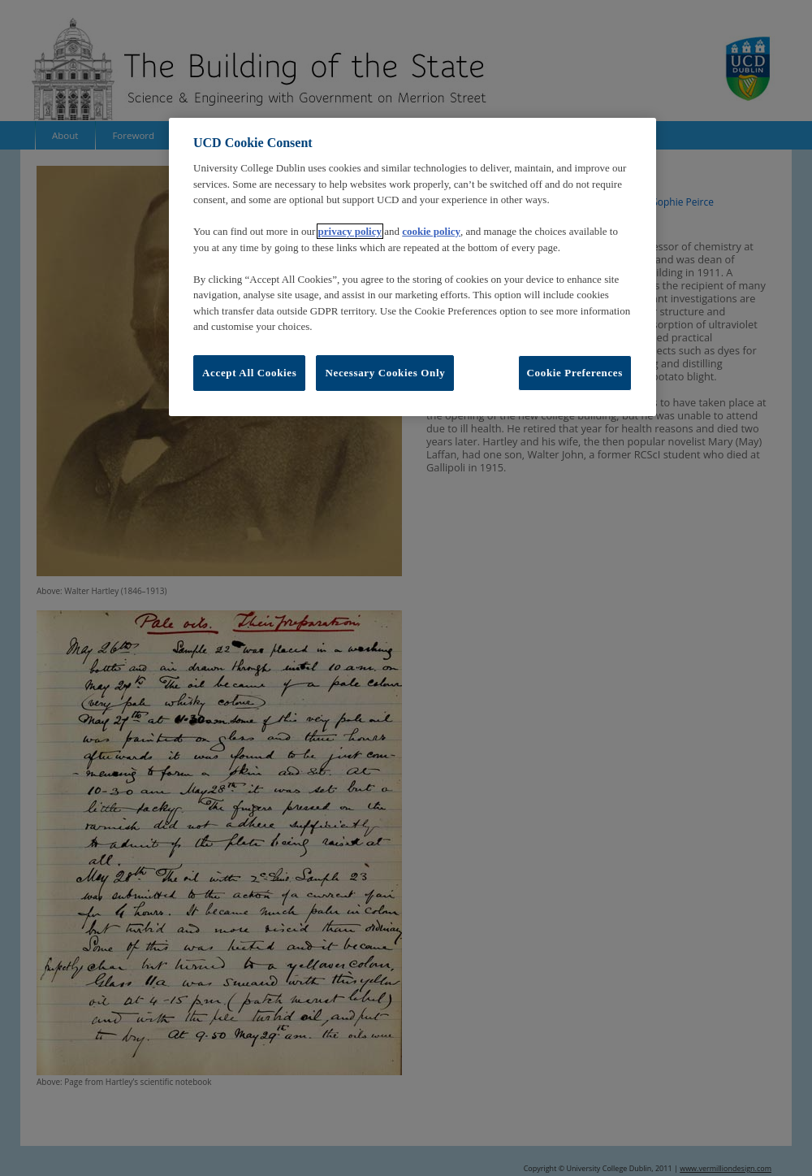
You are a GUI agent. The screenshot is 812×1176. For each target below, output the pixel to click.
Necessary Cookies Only (385, 373)
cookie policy (431, 231)
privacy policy (350, 231)
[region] (412, 267)
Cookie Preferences (575, 373)
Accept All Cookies (249, 373)
